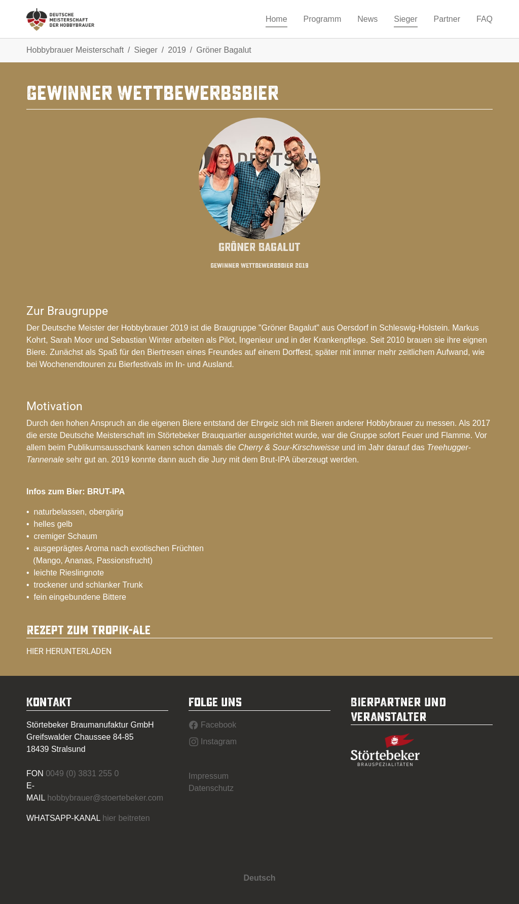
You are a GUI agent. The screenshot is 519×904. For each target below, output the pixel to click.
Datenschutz (211, 788)
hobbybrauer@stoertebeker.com (105, 797)
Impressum (209, 776)
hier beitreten (126, 818)
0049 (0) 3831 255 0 (82, 773)
